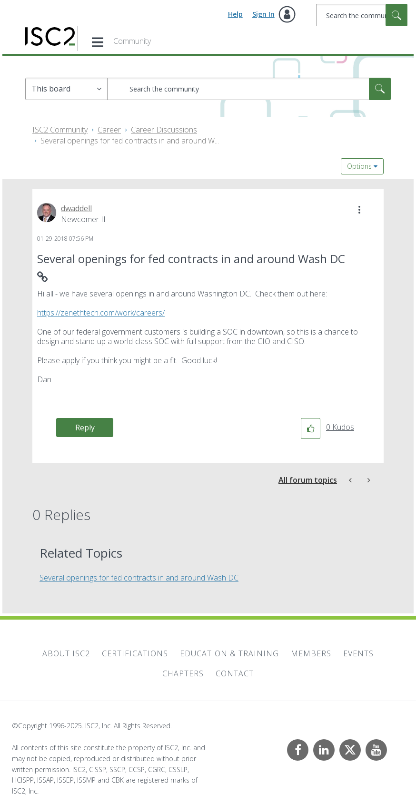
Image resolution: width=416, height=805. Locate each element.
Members (311, 653)
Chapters (183, 673)
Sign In (263, 14)
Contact (235, 673)
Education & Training (229, 653)
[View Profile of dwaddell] (76, 208)
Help (235, 14)
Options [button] (359, 166)
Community (132, 41)
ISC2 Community (60, 129)
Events (358, 653)
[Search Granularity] (66, 89)
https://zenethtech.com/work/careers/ (101, 312)
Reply (85, 427)
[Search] (361, 15)
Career (109, 129)
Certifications (135, 653)
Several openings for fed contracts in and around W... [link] (129, 140)
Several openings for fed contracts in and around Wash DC (139, 577)
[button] (359, 209)
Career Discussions (164, 129)
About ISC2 (66, 653)
